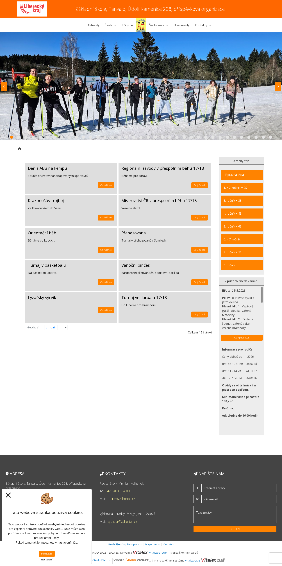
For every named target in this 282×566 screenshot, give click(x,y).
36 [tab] (263, 137)
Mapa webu (152, 544)
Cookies (168, 544)
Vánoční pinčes (135, 265)
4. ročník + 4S (233, 213)
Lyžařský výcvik (42, 297)
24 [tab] (177, 137)
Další (53, 327)
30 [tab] (220, 137)
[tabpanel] (141, 86)
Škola (110, 25)
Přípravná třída (234, 175)
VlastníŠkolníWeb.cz (118, 560)
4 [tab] (33, 137)
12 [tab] (90, 137)
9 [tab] (69, 137)
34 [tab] (249, 137)
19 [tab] (141, 137)
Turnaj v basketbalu (47, 265)
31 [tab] (227, 137)
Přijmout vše (46, 554)
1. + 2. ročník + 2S (235, 188)
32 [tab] (234, 137)
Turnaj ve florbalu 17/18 (144, 297)
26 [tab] (191, 137)
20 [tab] (148, 137)
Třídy (127, 25)
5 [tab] (40, 137)
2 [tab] (19, 137)
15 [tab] (112, 137)
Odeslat (235, 529)
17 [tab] (126, 137)
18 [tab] (134, 137)
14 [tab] (105, 137)
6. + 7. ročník (232, 239)
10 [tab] (76, 137)
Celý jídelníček (241, 337)
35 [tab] (256, 137)
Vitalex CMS (192, 560)
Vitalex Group (158, 552)
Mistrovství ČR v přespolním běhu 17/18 (159, 200)
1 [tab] (11, 137)
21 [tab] (155, 137)
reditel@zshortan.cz (121, 499)
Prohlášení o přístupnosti (125, 544)
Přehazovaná (133, 233)
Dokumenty (182, 25)
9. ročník (229, 265)
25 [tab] (184, 137)
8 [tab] (62, 137)
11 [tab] (83, 137)
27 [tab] (198, 137)
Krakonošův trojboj (46, 200)
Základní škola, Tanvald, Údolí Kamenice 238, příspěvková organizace (150, 9)
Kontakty (203, 25)
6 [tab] (47, 137)
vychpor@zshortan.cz (122, 521)
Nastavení (46, 559)
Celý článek (106, 185)
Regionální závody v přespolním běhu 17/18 (162, 168)
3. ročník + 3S (233, 201)
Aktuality (93, 25)
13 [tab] (98, 137)
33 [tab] (242, 137)
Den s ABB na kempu (47, 168)
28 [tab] (206, 137)
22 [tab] (162, 137)
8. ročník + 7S (233, 252)
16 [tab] (119, 137)
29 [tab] (213, 137)
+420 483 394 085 (118, 491)
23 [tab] (170, 137)
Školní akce (158, 25)
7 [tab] (54, 137)
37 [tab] (270, 137)
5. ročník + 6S (233, 226)
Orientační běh (42, 233)
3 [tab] (26, 137)
